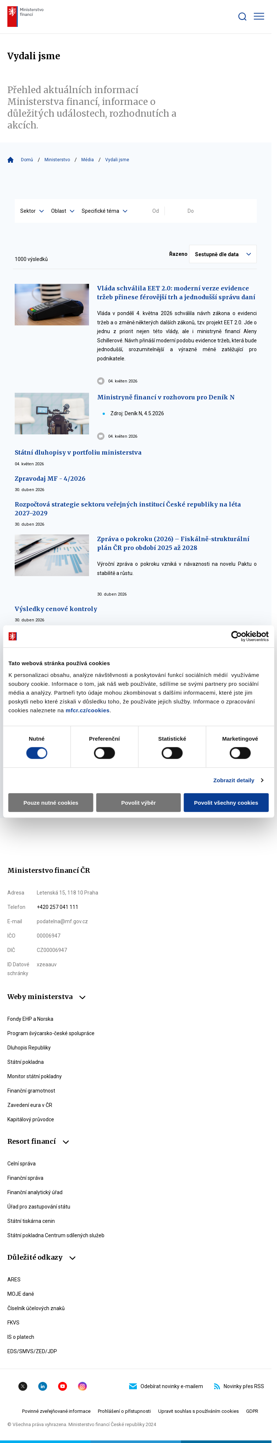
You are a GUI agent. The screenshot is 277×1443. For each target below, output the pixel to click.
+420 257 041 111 (57, 907)
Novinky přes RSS (239, 1386)
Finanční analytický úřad (35, 1192)
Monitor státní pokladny (34, 1076)
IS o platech (20, 1337)
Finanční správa (25, 1178)
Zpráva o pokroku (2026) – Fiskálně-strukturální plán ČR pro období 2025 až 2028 (173, 543)
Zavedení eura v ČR (29, 1105)
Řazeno (178, 254)
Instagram (82, 1386)
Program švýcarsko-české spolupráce (51, 1033)
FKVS (13, 1323)
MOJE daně (20, 1294)
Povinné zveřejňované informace (56, 1411)
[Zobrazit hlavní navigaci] (259, 16)
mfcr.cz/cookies (88, 710)
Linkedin (42, 1386)
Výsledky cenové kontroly (56, 609)
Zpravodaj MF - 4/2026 (50, 478)
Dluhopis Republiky (29, 1048)
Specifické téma (104, 211)
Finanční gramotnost (31, 1091)
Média (87, 159)
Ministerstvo (57, 159)
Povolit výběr (138, 802)
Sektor (32, 211)
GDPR (252, 1411)
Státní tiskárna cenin (31, 1221)
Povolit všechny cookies (226, 802)
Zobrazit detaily (234, 780)
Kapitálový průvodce (30, 1119)
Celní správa (21, 1164)
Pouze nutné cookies (51, 802)
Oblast (62, 211)
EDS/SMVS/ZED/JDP (32, 1351)
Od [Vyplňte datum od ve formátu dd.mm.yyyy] (155, 211)
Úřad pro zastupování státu (38, 1207)
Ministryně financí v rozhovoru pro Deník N (166, 397)
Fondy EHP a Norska (30, 1019)
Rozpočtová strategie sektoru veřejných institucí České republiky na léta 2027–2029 (128, 509)
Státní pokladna (25, 1062)
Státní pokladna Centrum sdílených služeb (55, 1235)
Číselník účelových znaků (36, 1308)
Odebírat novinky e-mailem (166, 1386)
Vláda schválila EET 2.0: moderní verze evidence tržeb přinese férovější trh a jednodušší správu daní (176, 293)
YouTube (62, 1386)
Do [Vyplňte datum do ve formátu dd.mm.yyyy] (191, 211)
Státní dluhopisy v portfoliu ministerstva (78, 452)
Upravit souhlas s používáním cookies (198, 1411)
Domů (27, 160)
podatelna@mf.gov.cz (62, 921)
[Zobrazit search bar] (242, 16)
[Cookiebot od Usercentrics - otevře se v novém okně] (236, 636)
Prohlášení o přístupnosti (124, 1411)
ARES (14, 1280)
